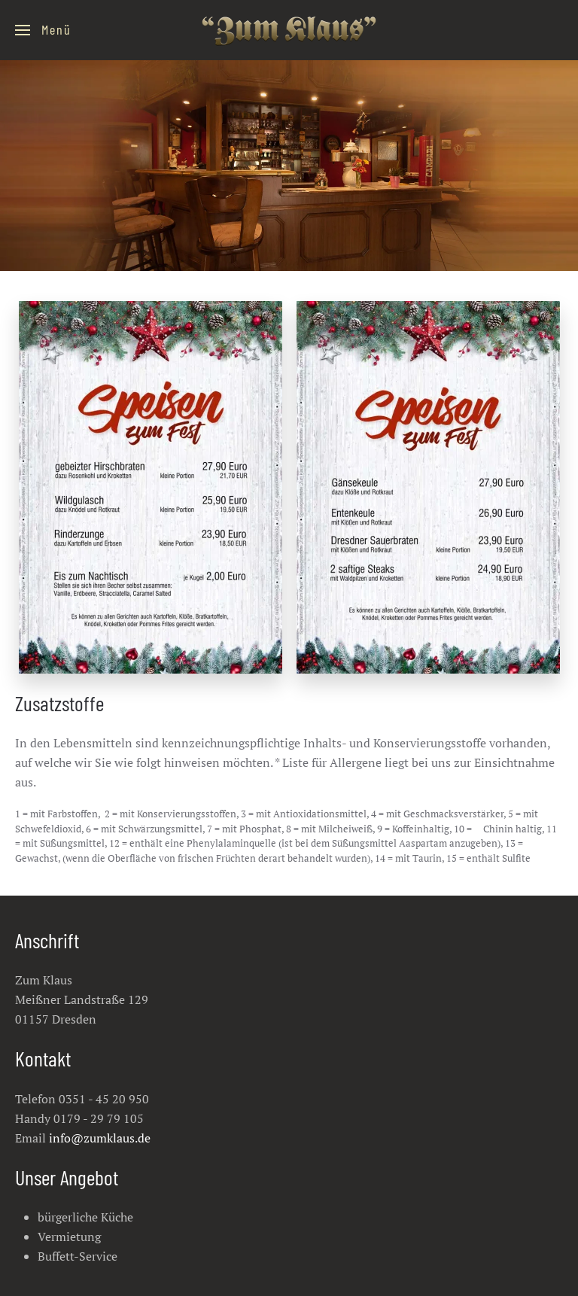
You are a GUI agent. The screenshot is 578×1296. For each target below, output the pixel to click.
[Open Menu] (43, 30)
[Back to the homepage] (289, 30)
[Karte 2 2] (428, 487)
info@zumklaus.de (100, 1138)
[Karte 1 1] (150, 487)
